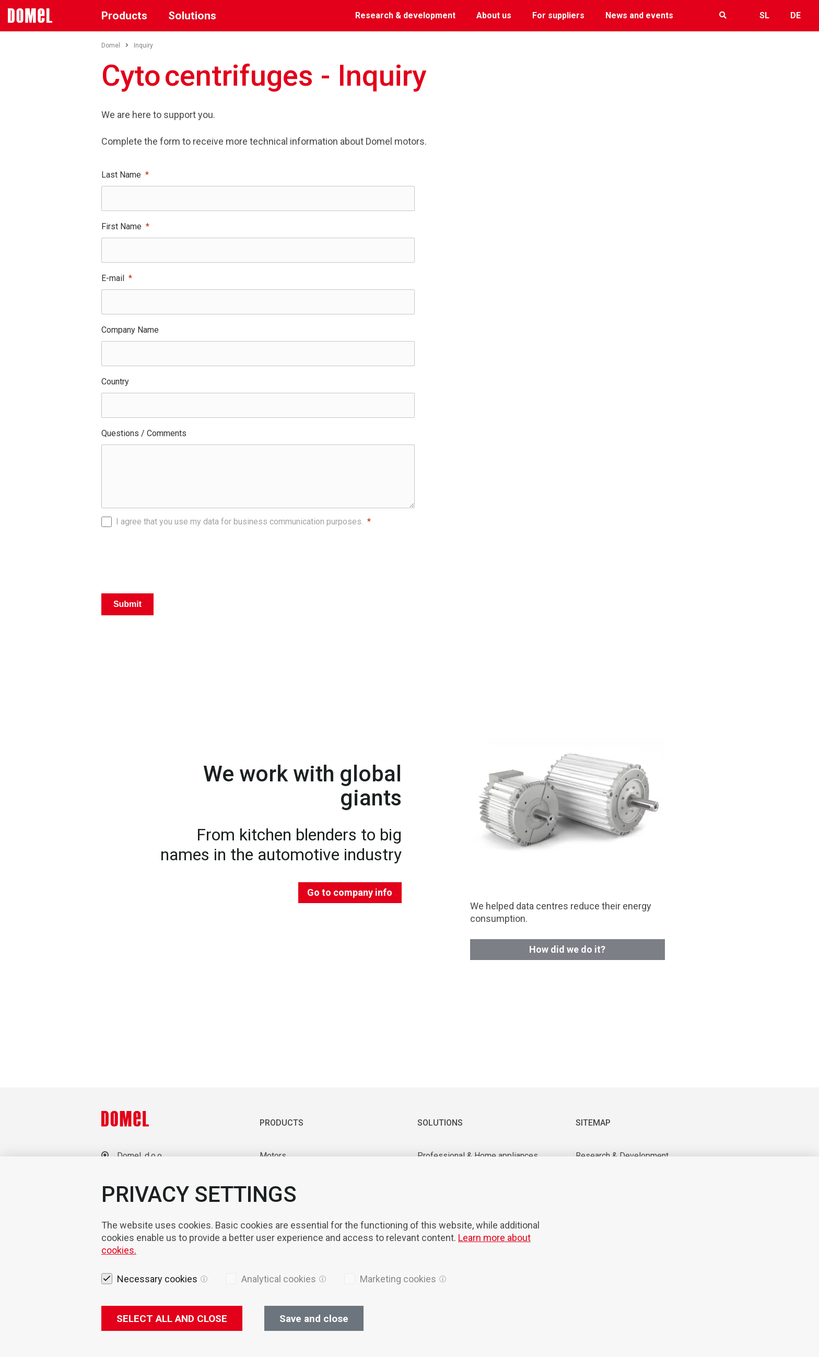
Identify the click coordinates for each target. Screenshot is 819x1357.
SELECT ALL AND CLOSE (171, 1319)
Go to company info (349, 892)
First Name (121, 226)
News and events (639, 15)
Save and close (313, 1319)
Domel (114, 45)
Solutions (192, 15)
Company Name (130, 330)
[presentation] (258, 557)
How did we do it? (567, 949)
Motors (273, 1156)
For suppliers (558, 15)
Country (115, 382)
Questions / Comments (143, 433)
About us (493, 15)
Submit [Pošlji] (127, 604)
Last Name (121, 175)
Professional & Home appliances (477, 1156)
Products (124, 15)
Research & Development (622, 1156)
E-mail (112, 278)
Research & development (405, 15)
